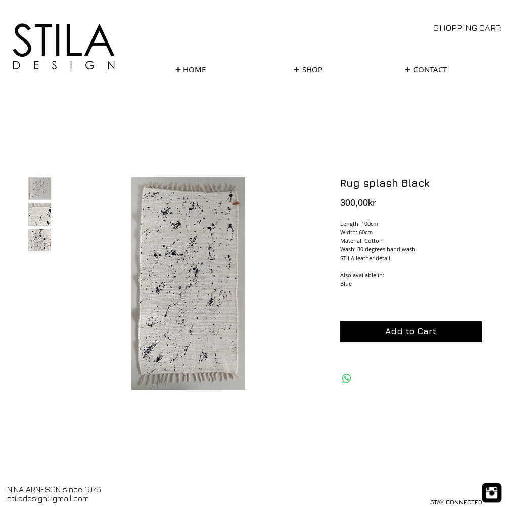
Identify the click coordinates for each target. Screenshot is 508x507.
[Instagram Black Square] (492, 493)
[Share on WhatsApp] (347, 378)
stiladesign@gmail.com (48, 498)
